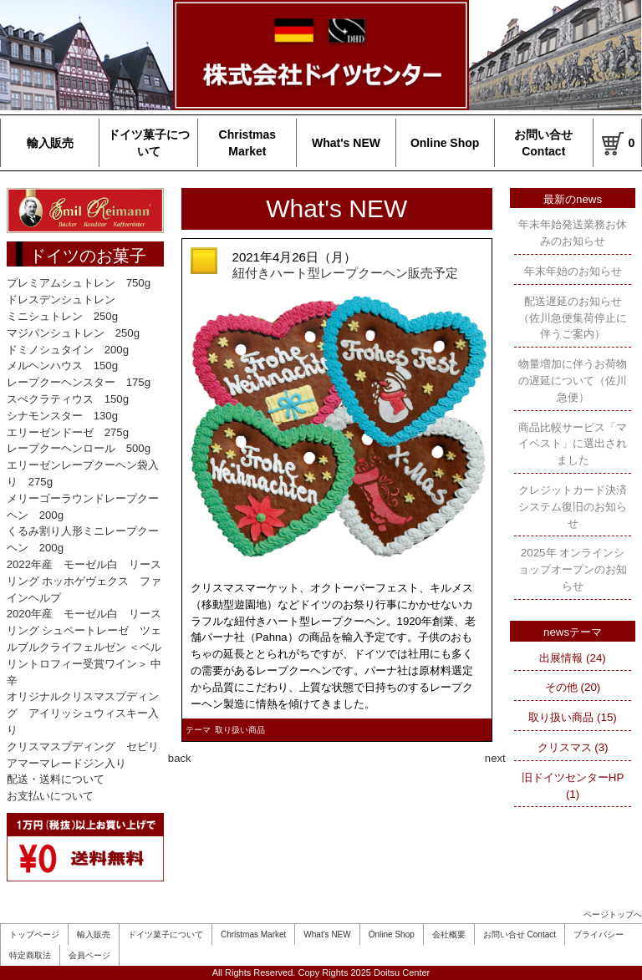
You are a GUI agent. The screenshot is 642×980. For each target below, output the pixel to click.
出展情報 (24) (572, 658)
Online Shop (444, 143)
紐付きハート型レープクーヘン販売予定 (345, 273)
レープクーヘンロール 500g (78, 448)
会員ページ (89, 955)
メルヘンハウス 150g (62, 365)
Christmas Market (247, 143)
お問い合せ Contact (543, 143)
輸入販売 (50, 143)
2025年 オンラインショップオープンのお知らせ (572, 569)
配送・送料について (55, 779)
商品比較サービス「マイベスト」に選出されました (572, 444)
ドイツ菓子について (149, 143)
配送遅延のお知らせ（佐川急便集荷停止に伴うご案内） (572, 318)
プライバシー (598, 934)
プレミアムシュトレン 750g (78, 283)
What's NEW (346, 143)
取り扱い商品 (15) (572, 717)
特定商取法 (30, 955)
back (179, 758)
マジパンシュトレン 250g (73, 333)
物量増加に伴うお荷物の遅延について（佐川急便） (572, 381)
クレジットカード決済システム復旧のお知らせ (572, 507)
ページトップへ (612, 914)
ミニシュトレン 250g (62, 316)
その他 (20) (572, 687)
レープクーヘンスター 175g (78, 382)
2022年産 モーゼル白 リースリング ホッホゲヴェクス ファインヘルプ (84, 581)
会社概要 (449, 934)
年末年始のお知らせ (573, 271)
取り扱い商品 (240, 729)
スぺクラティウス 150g (68, 399)
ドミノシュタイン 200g (68, 349)
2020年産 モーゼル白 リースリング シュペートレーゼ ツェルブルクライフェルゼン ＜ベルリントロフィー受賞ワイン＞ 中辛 (84, 646)
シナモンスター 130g (62, 415)
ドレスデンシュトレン (61, 299)
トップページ (34, 934)
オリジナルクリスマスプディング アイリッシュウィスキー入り (83, 713)
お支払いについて (50, 796)
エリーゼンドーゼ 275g (68, 432)
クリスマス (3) (573, 747)
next (495, 758)
